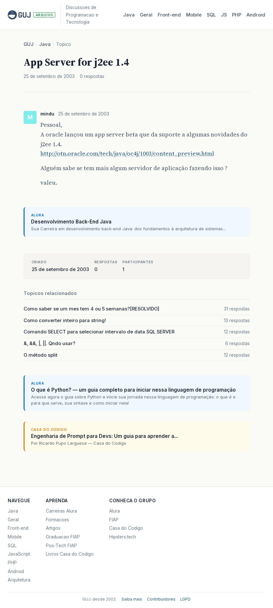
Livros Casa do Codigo (70, 554)
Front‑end (169, 15)
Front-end (18, 528)
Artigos (53, 528)
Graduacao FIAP (63, 536)
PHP (236, 15)
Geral (146, 15)
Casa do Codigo (126, 528)
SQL (211, 15)
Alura (114, 511)
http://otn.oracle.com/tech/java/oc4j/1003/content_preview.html (127, 153)
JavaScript (19, 554)
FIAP (114, 519)
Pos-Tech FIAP (61, 545)
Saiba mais (131, 599)
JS (224, 15)
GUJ (29, 44)
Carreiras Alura (61, 511)
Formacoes (57, 519)
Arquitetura (19, 579)
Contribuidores (161, 599)
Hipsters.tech (122, 536)
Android (256, 15)
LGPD (185, 599)
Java (129, 15)
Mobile (194, 15)
